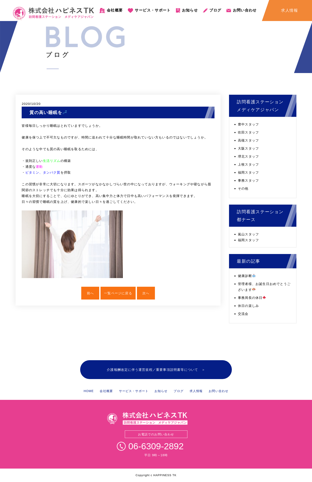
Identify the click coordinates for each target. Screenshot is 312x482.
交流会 (243, 314)
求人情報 (196, 391)
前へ (90, 293)
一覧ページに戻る (118, 293)
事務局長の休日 (252, 298)
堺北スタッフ (248, 156)
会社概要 (115, 10)
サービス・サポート (153, 10)
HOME (89, 391)
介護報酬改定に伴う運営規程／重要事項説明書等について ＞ (156, 369)
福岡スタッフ (248, 172)
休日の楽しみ (248, 306)
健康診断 (246, 276)
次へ (145, 293)
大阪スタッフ (248, 148)
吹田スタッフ (248, 132)
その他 (243, 188)
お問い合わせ (245, 10)
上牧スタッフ (248, 164)
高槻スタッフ (248, 140)
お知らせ (190, 10)
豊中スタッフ (248, 124)
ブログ (215, 10)
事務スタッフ (248, 180)
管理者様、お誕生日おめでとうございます (264, 286)
